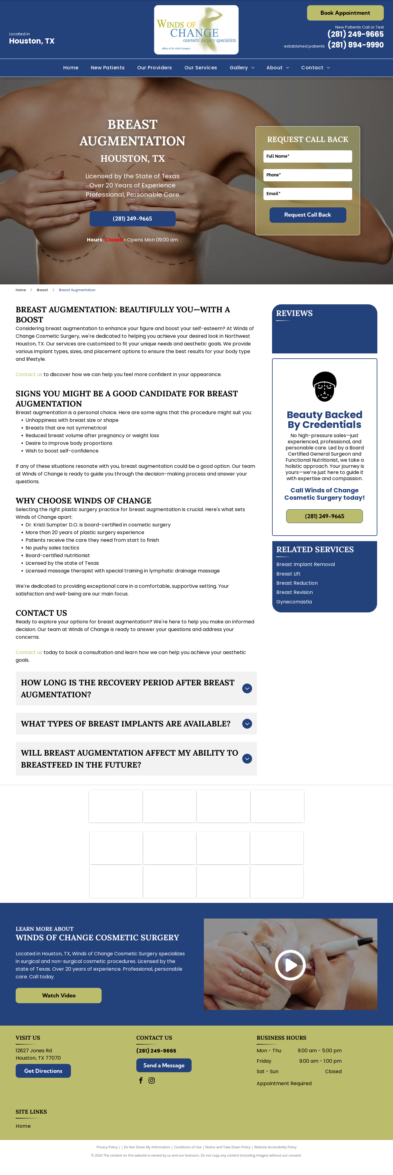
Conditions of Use (188, 1159)
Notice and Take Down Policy (228, 1159)
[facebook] (141, 1093)
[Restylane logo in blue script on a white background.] (169, 892)
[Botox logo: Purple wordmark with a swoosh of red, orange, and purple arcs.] (169, 854)
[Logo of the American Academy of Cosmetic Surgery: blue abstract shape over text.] (115, 808)
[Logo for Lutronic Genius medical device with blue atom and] (223, 892)
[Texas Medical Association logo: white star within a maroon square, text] (277, 808)
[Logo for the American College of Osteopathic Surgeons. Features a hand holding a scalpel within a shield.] (169, 808)
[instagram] (151, 1093)
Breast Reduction (297, 583)
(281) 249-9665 (355, 34)
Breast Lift (288, 573)
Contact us (29, 374)
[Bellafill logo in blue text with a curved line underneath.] (116, 854)
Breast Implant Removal (305, 564)
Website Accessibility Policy (275, 1159)
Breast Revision (294, 592)
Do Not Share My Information (147, 1159)
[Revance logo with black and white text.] (116, 892)
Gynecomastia (294, 601)
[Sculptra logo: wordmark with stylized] (277, 892)
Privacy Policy (107, 1159)
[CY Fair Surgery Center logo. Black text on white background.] (223, 808)
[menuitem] (71, 68)
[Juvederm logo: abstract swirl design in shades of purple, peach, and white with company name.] (277, 854)
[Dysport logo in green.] (223, 854)
